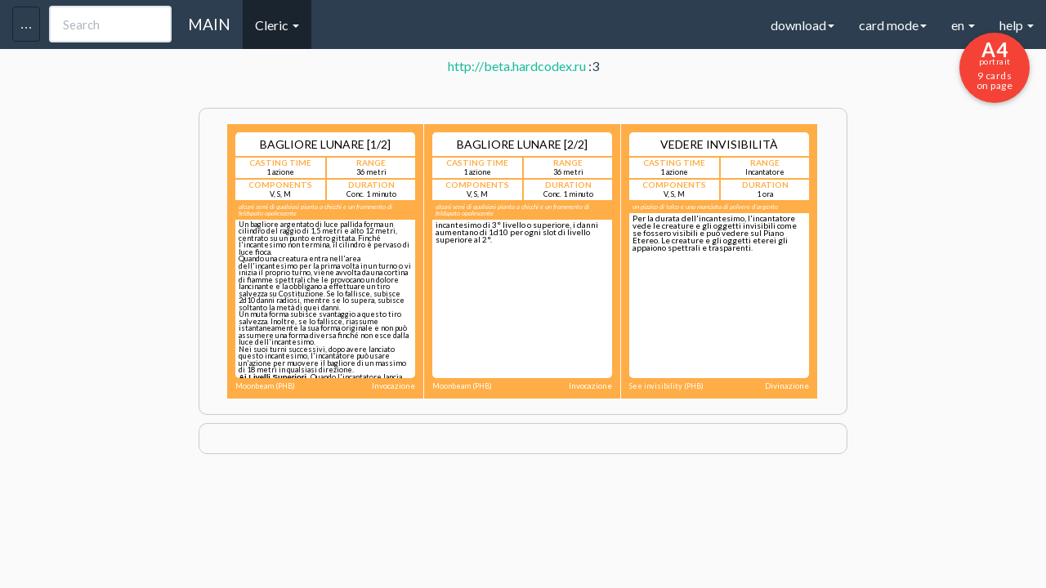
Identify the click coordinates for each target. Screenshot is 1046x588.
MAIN (209, 24)
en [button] (963, 25)
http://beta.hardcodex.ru (517, 66)
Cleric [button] (277, 25)
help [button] (1016, 25)
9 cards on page (994, 64)
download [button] (802, 25)
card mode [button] (893, 25)
